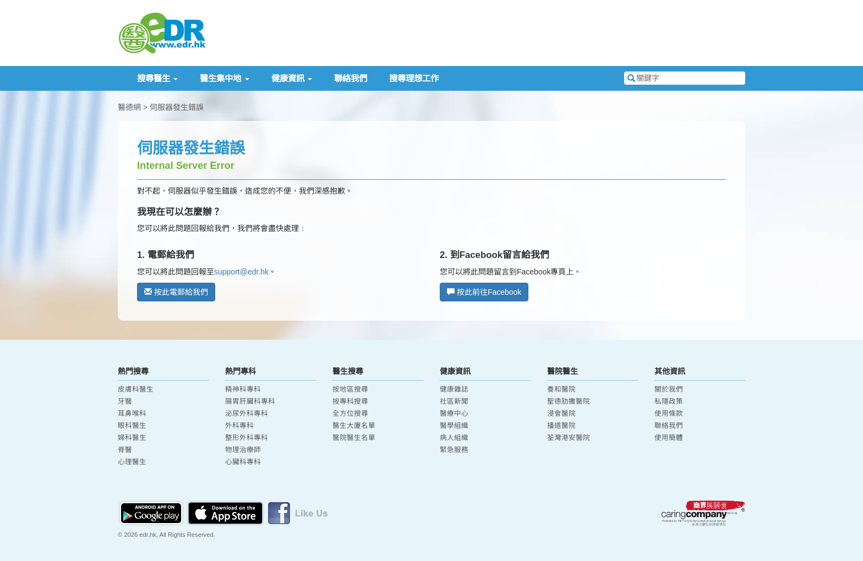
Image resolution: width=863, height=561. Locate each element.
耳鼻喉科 (132, 413)
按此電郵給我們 (176, 292)
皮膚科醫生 (136, 389)
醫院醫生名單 (353, 438)
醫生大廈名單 (353, 426)
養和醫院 (561, 389)
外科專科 (239, 426)
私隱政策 (668, 401)
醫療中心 (454, 413)
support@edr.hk (241, 271)
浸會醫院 (561, 413)
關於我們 (668, 389)
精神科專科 (243, 389)
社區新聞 (454, 401)
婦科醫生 (132, 438)
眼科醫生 (132, 426)
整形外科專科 (246, 438)
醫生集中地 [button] (224, 78)
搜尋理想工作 (414, 78)
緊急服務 (454, 450)
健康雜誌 (454, 389)
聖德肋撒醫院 (568, 401)
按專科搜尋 (350, 401)
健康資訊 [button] (291, 78)
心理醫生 (132, 462)
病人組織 (454, 438)
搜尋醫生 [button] (157, 78)
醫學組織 (454, 426)
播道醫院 (561, 426)
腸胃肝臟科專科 (250, 401)
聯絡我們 (350, 78)
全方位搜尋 (350, 413)
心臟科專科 (243, 462)
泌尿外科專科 (246, 413)
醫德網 (129, 107)
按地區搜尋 (350, 389)
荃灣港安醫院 (568, 438)
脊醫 (125, 450)
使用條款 (668, 413)
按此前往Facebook (484, 292)
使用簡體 (668, 438)
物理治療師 (243, 450)
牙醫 (125, 401)
